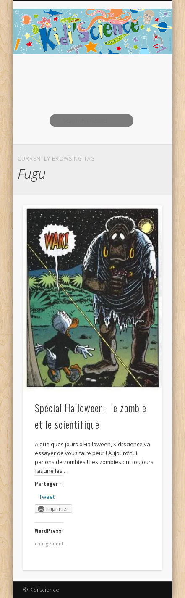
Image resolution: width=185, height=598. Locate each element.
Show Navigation (141, 75)
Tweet (47, 497)
